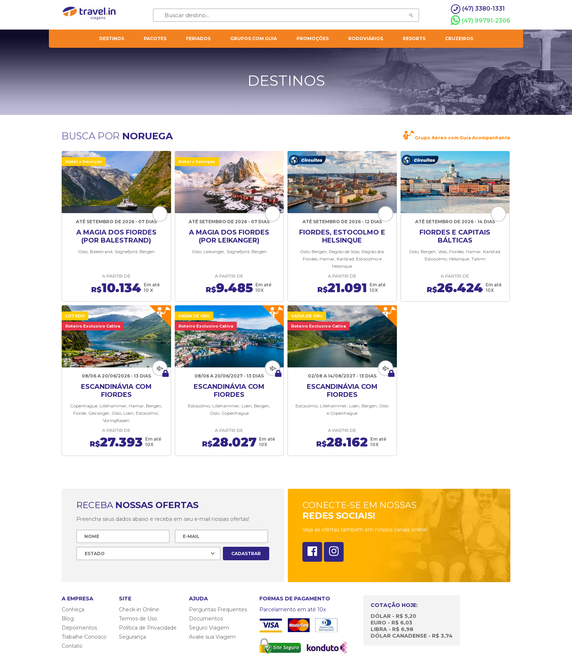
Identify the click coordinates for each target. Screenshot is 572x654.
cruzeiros (459, 38)
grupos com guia (253, 38)
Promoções (313, 38)
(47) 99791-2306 (480, 20)
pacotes (155, 38)
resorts (414, 38)
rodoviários (365, 38)
